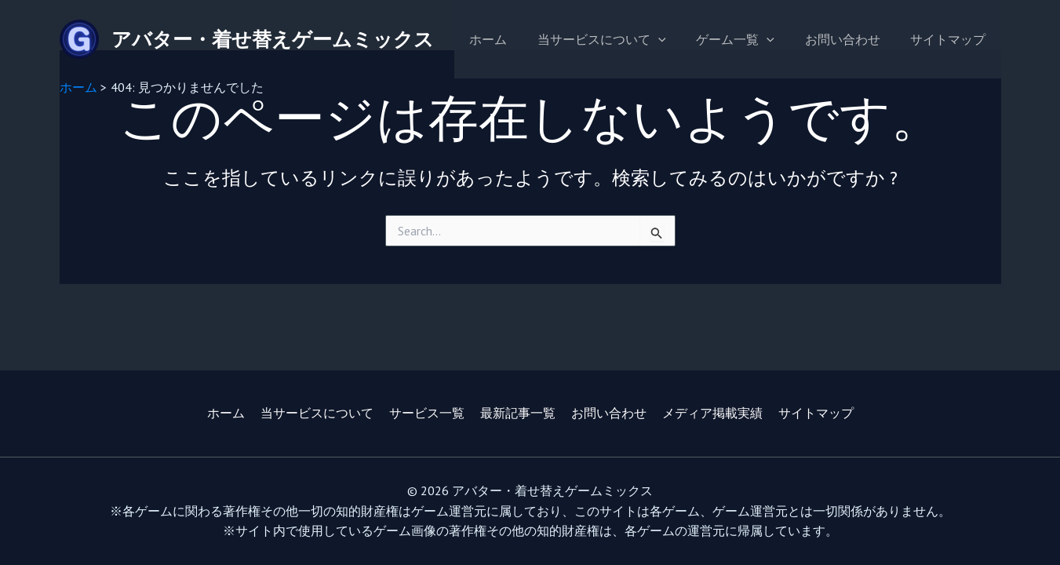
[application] (676, 39)
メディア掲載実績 (712, 413)
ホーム (511, 39)
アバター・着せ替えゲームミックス (272, 39)
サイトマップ (951, 39)
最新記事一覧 (517, 413)
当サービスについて (619, 39)
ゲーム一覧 (748, 39)
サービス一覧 (426, 413)
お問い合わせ (850, 39)
